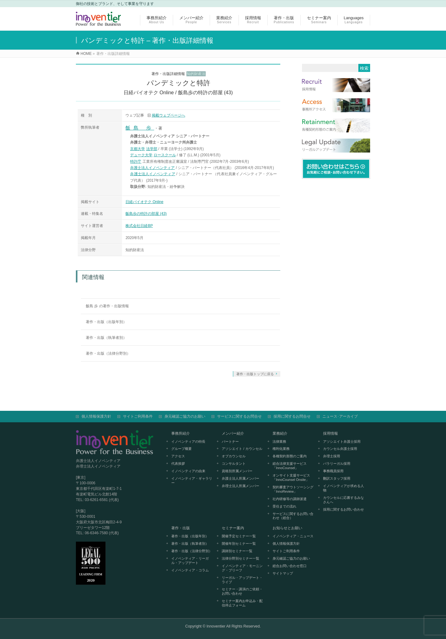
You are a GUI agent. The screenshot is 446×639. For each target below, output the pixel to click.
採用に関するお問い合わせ (343, 509)
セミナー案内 (233, 528)
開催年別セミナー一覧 (239, 543)
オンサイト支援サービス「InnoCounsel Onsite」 (291, 477)
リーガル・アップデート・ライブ (242, 580)
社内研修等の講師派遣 (290, 499)
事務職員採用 (333, 471)
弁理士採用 (331, 456)
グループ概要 (181, 448)
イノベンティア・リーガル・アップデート (190, 561)
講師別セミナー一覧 (237, 551)
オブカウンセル (234, 456)
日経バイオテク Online (144, 202)
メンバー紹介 (233, 433)
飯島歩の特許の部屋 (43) (146, 213)
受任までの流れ (284, 506)
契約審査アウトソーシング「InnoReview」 (293, 489)
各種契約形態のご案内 (290, 456)
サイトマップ (283, 573)
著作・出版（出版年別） (106, 322)
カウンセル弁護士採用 (340, 448)
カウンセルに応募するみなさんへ (343, 500)
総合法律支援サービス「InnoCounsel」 (290, 466)
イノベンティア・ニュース (293, 536)
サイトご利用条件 (138, 416)
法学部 (151, 149)
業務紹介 (280, 433)
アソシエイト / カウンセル (242, 448)
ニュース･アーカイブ (340, 416)
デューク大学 (141, 155)
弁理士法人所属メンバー (240, 486)
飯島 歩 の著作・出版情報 (107, 306)
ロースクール (165, 155)
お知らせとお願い (287, 528)
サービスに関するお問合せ (239, 416)
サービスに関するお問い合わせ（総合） (293, 516)
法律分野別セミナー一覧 (240, 558)
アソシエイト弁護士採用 (342, 441)
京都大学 (137, 149)
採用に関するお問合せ (292, 416)
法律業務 (279, 441)
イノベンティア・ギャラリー (191, 481)
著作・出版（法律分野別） (108, 353)
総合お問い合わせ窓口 (290, 566)
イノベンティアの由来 (188, 471)
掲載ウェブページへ (168, 115)
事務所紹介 (180, 433)
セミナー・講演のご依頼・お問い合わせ (242, 591)
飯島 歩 (139, 128)
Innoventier (216, 626)
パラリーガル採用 (336, 463)
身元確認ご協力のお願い (184, 416)
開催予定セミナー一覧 (239, 536)
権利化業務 (281, 448)
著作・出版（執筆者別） (106, 337)
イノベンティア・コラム (190, 570)
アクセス (178, 456)
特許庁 (135, 161)
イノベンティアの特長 (188, 441)
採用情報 (330, 433)
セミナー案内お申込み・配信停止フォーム (242, 603)
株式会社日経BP (139, 226)
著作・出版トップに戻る (255, 374)
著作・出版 (180, 528)
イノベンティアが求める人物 (343, 488)
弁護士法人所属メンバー (240, 478)
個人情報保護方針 (96, 416)
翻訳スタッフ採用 (336, 478)
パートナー (230, 441)
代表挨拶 (178, 463)
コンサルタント (234, 463)
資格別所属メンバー (237, 471)
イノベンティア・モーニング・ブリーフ (242, 568)
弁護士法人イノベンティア (152, 168)
